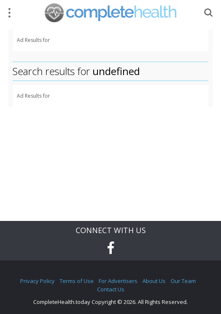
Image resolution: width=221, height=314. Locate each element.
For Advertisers (118, 281)
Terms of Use (77, 281)
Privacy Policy (37, 281)
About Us (154, 281)
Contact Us (110, 289)
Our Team (183, 281)
